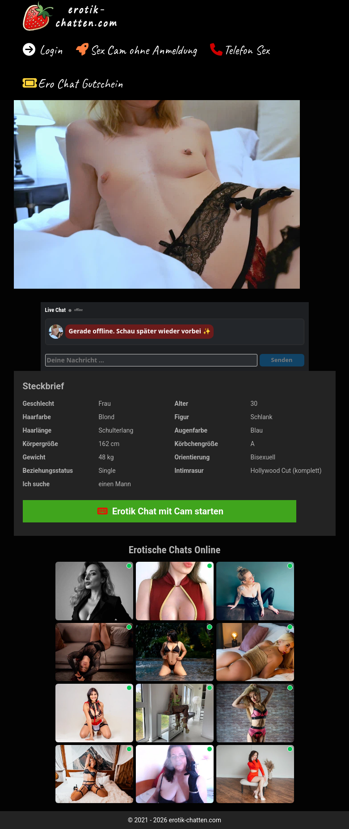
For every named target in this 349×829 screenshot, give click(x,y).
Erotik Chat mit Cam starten (160, 511)
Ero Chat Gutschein (80, 83)
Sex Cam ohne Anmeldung (143, 50)
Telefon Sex (246, 50)
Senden (282, 360)
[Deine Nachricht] (151, 360)
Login (49, 50)
